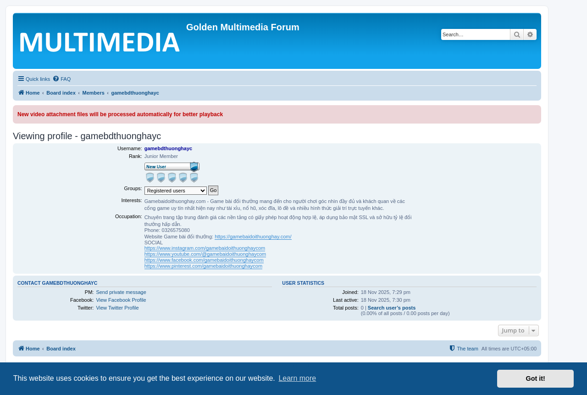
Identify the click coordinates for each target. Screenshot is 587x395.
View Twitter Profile (117, 307)
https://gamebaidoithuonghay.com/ (253, 236)
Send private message (121, 292)
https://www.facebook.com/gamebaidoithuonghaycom (204, 260)
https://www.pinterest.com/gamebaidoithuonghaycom (203, 266)
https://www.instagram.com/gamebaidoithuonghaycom (205, 248)
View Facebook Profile (121, 300)
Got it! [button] (535, 378)
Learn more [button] (297, 378)
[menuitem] (61, 79)
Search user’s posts (392, 307)
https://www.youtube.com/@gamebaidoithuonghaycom (205, 254)
